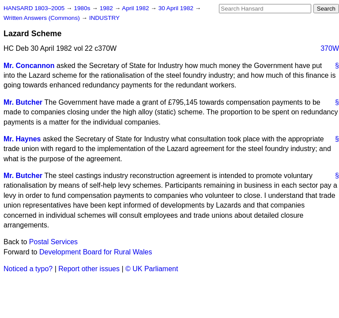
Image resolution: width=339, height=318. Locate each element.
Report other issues (89, 269)
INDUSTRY (104, 18)
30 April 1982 (176, 8)
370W (329, 48)
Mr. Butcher (23, 102)
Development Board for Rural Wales (95, 252)
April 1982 (136, 8)
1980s (83, 8)
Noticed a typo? (28, 269)
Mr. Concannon (29, 65)
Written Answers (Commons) (43, 18)
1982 (107, 8)
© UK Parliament (151, 269)
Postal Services (53, 242)
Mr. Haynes (22, 139)
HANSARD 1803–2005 (34, 8)
